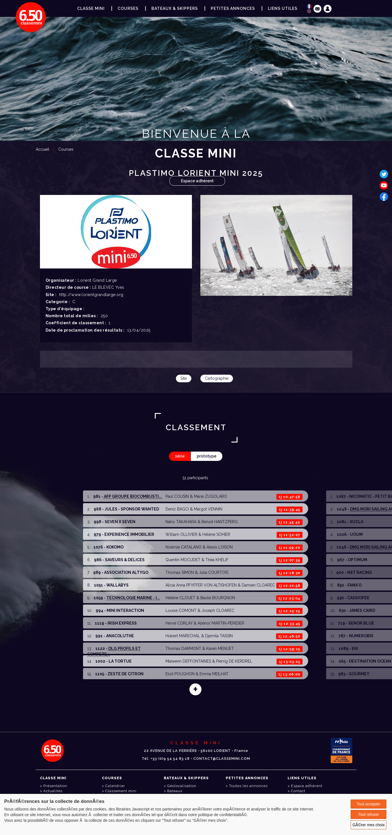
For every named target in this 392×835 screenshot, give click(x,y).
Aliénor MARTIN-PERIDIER (221, 623)
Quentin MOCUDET (182, 560)
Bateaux (174, 791)
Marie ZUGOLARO (210, 496)
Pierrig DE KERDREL (234, 661)
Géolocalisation (181, 786)
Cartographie (217, 378)
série (180, 456)
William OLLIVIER (181, 534)
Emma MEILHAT (214, 674)
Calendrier (115, 786)
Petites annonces (233, 8)
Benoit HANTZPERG (219, 521)
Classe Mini (91, 8)
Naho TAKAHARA (180, 521)
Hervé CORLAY (178, 623)
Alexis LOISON (220, 547)
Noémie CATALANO (183, 547)
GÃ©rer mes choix (368, 825)
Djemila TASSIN (219, 636)
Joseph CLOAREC (217, 610)
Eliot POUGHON (179, 674)
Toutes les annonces (248, 786)
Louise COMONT (180, 610)
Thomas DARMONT (183, 648)
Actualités (52, 791)
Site (183, 378)
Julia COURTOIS (213, 572)
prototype (206, 456)
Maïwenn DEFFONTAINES (188, 661)
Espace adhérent (197, 181)
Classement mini (120, 791)
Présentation (55, 786)
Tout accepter (368, 804)
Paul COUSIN (177, 496)
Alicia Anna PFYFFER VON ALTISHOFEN (201, 585)
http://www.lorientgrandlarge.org (91, 294)
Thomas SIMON (179, 572)
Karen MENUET (220, 648)
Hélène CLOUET (180, 598)
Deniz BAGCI (177, 509)
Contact (298, 791)
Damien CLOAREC (258, 585)
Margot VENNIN (208, 509)
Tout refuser (368, 814)
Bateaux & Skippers (174, 8)
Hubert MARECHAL (182, 636)
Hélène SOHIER (216, 534)
